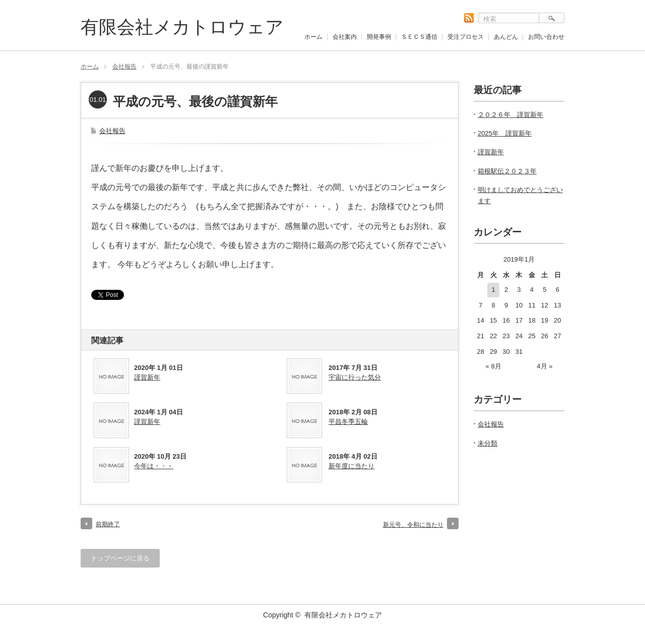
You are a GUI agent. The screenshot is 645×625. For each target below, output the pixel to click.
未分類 (487, 443)
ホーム (313, 36)
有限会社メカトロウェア (182, 27)
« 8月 (493, 366)
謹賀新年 (147, 377)
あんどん (506, 36)
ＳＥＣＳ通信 (419, 36)
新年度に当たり (351, 466)
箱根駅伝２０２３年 (507, 171)
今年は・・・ (153, 466)
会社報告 (124, 66)
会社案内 (345, 36)
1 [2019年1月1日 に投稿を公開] (493, 289)
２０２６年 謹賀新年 (510, 114)
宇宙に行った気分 (355, 377)
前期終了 (108, 524)
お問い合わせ (546, 36)
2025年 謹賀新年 (505, 133)
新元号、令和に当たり (413, 524)
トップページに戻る (120, 558)
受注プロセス (465, 36)
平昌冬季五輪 (348, 421)
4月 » (544, 366)
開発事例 (379, 36)
